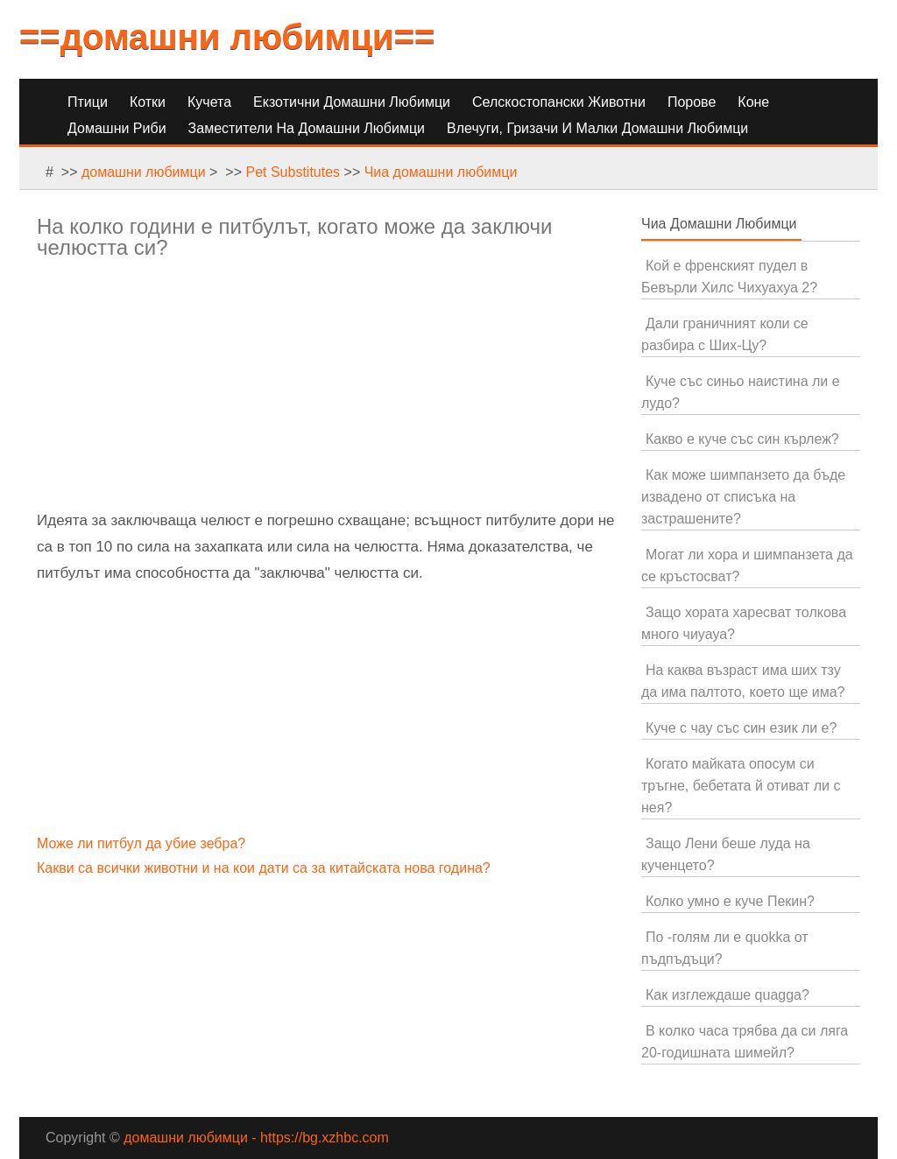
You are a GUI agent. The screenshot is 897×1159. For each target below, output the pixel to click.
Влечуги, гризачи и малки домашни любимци (597, 128)
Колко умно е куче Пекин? (730, 901)
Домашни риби (116, 128)
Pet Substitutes (292, 172)
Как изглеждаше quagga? (727, 994)
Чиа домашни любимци (441, 172)
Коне (753, 102)
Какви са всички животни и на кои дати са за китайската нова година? (265, 867)
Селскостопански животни (559, 102)
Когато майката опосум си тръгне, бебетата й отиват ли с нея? (740, 785)
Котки (148, 102)
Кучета (209, 102)
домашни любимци (143, 172)
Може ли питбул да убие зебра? (143, 843)
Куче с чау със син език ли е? (741, 727)
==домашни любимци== (226, 37)
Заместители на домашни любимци (306, 128)
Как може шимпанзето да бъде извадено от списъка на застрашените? (743, 496)
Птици (87, 102)
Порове (691, 102)
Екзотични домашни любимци (351, 102)
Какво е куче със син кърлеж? (742, 439)
